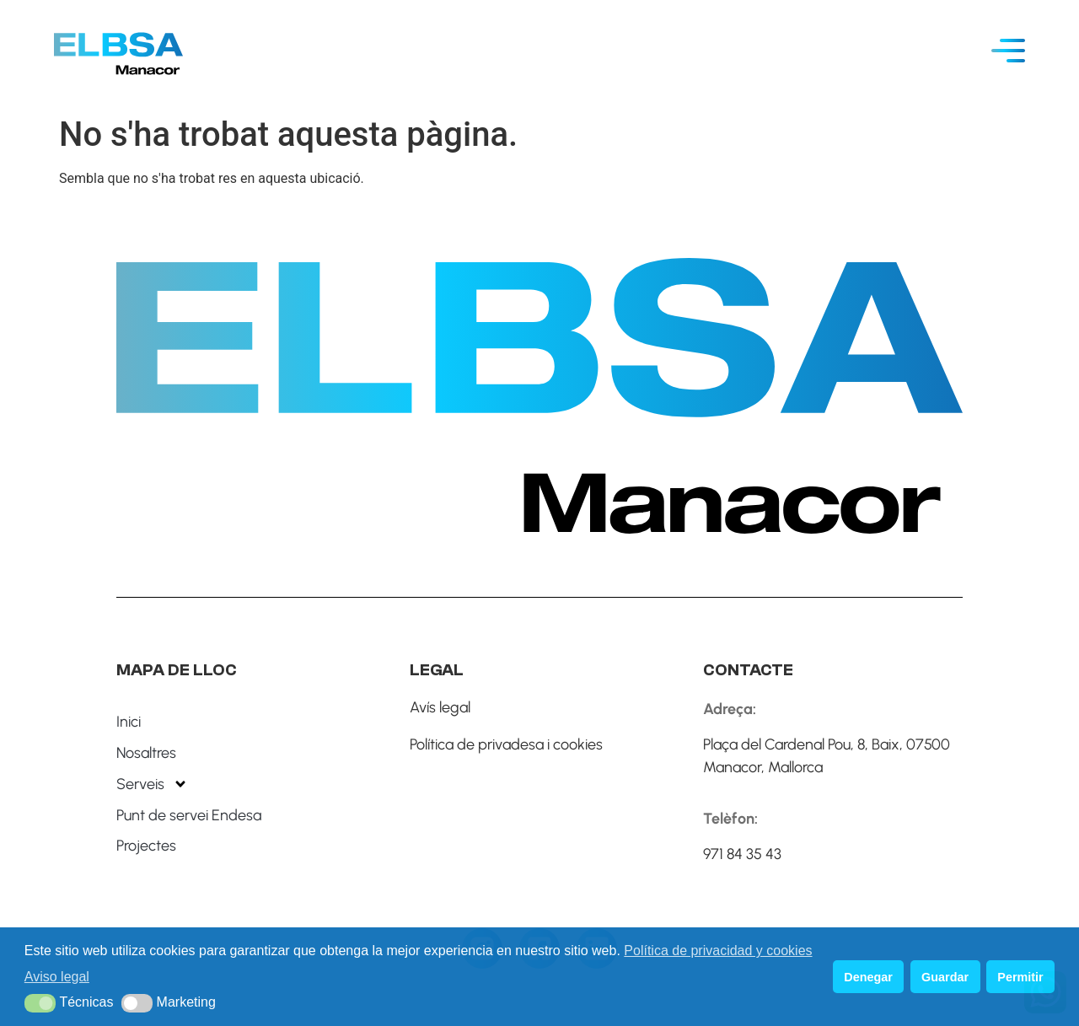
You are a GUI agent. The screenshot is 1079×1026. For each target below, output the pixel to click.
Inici (128, 721)
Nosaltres (146, 753)
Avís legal (440, 707)
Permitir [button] (1020, 977)
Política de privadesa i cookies (506, 744)
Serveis (152, 784)
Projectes (146, 845)
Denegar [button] (868, 977)
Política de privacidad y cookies (718, 950)
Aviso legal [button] (56, 977)
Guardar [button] (945, 977)
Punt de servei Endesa (188, 815)
